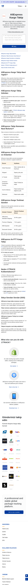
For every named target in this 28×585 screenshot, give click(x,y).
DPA (3, 540)
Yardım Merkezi (6, 581)
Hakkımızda (5, 528)
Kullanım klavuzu (6, 552)
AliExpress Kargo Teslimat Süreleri (9, 60)
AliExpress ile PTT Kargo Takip (8, 63)
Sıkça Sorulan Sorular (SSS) (7, 67)
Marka (4, 567)
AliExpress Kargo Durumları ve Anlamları (10, 58)
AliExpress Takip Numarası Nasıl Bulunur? (11, 56)
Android (23, 291)
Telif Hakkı (5, 537)
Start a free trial (14, 387)
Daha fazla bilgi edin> (20, 1)
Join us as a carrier (14, 512)
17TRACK (3, 82)
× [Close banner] (25, 2)
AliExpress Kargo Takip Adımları (8, 53)
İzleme (4, 564)
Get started (14, 366)
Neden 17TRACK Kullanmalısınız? (9, 65)
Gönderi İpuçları (6, 561)
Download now (14, 408)
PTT (2, 246)
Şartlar (4, 531)
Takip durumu (5, 558)
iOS (7, 293)
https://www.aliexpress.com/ (16, 32)
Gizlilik (4, 534)
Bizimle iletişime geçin (8, 579)
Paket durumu (6, 555)
